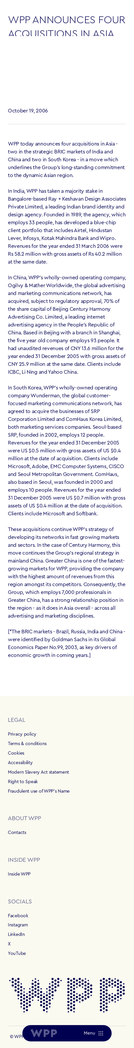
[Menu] (93, 1033)
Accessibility (20, 763)
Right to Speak (23, 782)
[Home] (44, 1033)
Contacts (17, 832)
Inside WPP (19, 874)
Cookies (16, 753)
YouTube (17, 953)
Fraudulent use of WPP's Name (39, 791)
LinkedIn (16, 934)
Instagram (18, 925)
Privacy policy (22, 734)
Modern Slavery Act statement (38, 772)
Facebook (18, 916)
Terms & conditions (27, 744)
